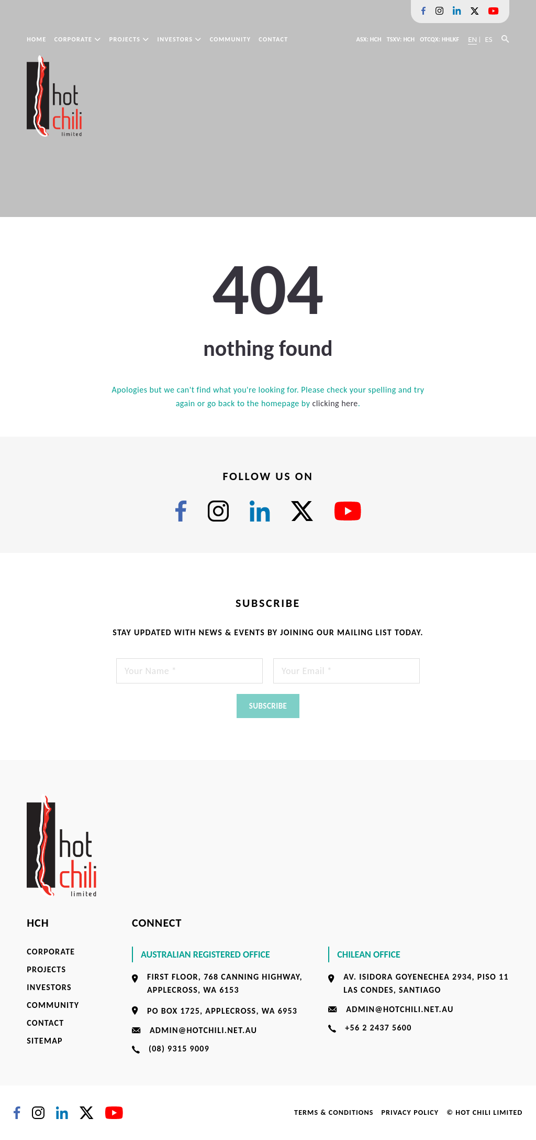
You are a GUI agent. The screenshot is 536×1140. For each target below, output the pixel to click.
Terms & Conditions (333, 1112)
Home (36, 39)
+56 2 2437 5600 (378, 1028)
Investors (180, 39)
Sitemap (45, 1041)
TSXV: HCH (401, 39)
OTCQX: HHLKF (439, 39)
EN (472, 39)
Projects (129, 39)
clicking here (335, 403)
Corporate (78, 39)
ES (488, 39)
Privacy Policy (410, 1112)
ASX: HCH (369, 39)
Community (230, 39)
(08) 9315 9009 (179, 1049)
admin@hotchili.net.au (203, 1030)
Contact (273, 39)
